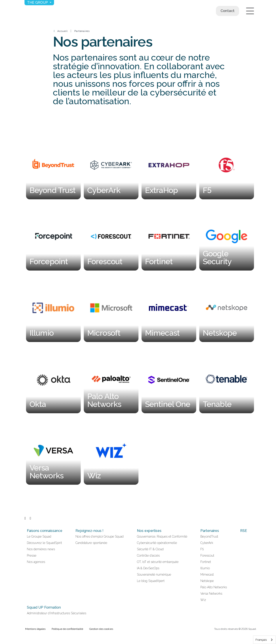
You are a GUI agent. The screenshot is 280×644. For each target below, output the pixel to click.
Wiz (203, 600)
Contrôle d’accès (148, 555)
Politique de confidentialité (67, 628)
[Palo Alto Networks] (111, 379)
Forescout (207, 555)
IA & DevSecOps (148, 568)
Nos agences (36, 562)
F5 (202, 549)
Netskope (207, 581)
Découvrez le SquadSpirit (44, 543)
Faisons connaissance (44, 531)
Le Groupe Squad (39, 536)
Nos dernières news (41, 549)
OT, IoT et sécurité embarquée (157, 562)
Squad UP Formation (44, 607)
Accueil (62, 31)
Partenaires (82, 31)
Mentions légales (35, 628)
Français (261, 639)
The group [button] (38, 2)
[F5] (226, 165)
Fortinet (205, 562)
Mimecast (207, 574)
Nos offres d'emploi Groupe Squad (99, 536)
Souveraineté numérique (154, 574)
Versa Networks (211, 593)
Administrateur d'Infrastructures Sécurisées (56, 613)
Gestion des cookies (101, 628)
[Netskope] (226, 308)
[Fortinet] (169, 236)
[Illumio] (53, 308)
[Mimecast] (169, 308)
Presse (31, 555)
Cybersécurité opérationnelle (157, 543)
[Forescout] (111, 236)
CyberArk (206, 543)
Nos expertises (149, 531)
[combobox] (264, 639)
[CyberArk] (111, 165)
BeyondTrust (209, 536)
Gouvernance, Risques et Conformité (162, 536)
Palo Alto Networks (213, 587)
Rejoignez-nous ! (89, 531)
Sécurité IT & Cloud (150, 549)
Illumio (205, 568)
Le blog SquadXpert (150, 581)
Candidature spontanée (91, 543)
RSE (243, 531)
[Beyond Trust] (53, 165)
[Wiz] (111, 451)
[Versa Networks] (53, 451)
